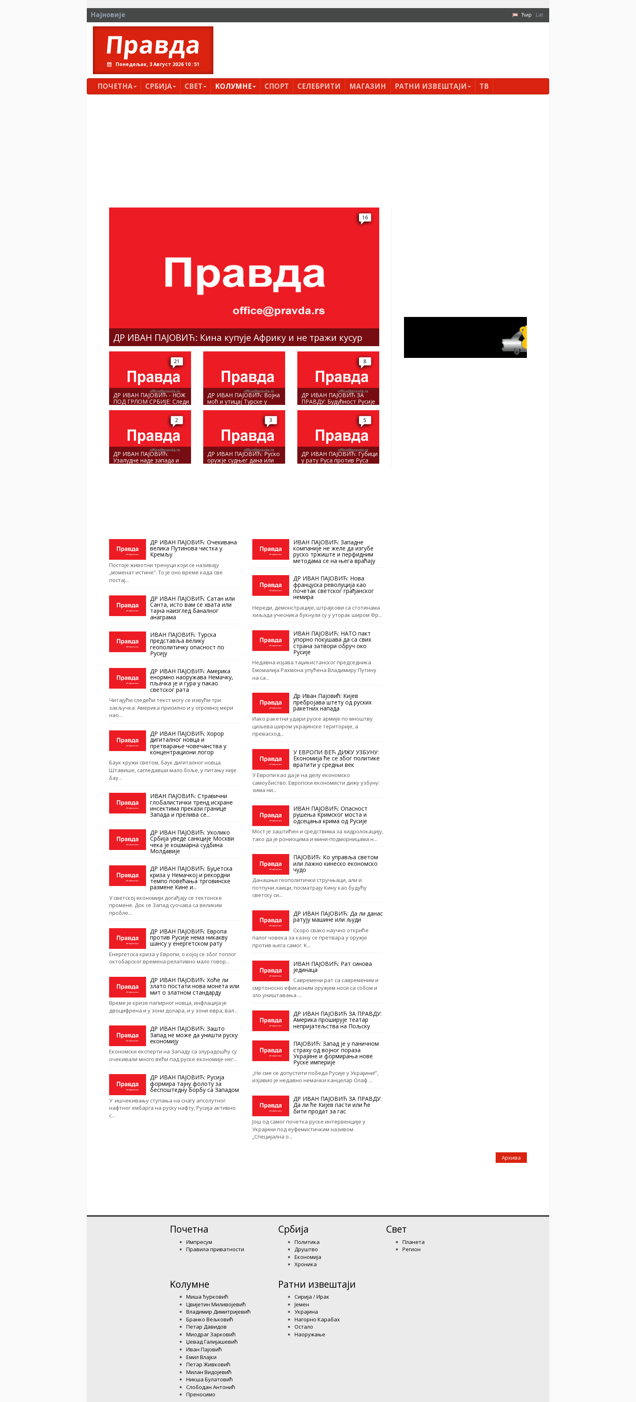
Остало (303, 1326)
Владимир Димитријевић (218, 1311)
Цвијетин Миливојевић (216, 1304)
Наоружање (309, 1334)
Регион (411, 1249)
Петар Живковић (208, 1364)
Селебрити (319, 86)
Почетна (117, 86)
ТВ (484, 86)
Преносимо (200, 1394)
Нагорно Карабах (317, 1319)
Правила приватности (215, 1249)
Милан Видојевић (209, 1372)
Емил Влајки (201, 1357)
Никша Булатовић (209, 1379)
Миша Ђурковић (207, 1296)
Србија (160, 86)
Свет (195, 86)
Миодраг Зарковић (211, 1334)
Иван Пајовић (204, 1349)
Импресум (199, 1242)
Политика (307, 1242)
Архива (511, 1157)
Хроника (305, 1264)
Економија (307, 1257)
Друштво (306, 1249)
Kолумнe (235, 86)
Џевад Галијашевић (212, 1341)
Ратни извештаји (433, 86)
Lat (539, 14)
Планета (413, 1242)
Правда (153, 44)
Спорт (276, 86)
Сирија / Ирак (311, 1296)
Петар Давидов (206, 1326)
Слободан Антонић (210, 1387)
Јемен (301, 1304)
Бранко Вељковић (209, 1319)
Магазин (367, 86)
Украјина (306, 1311)
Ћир (527, 14)
